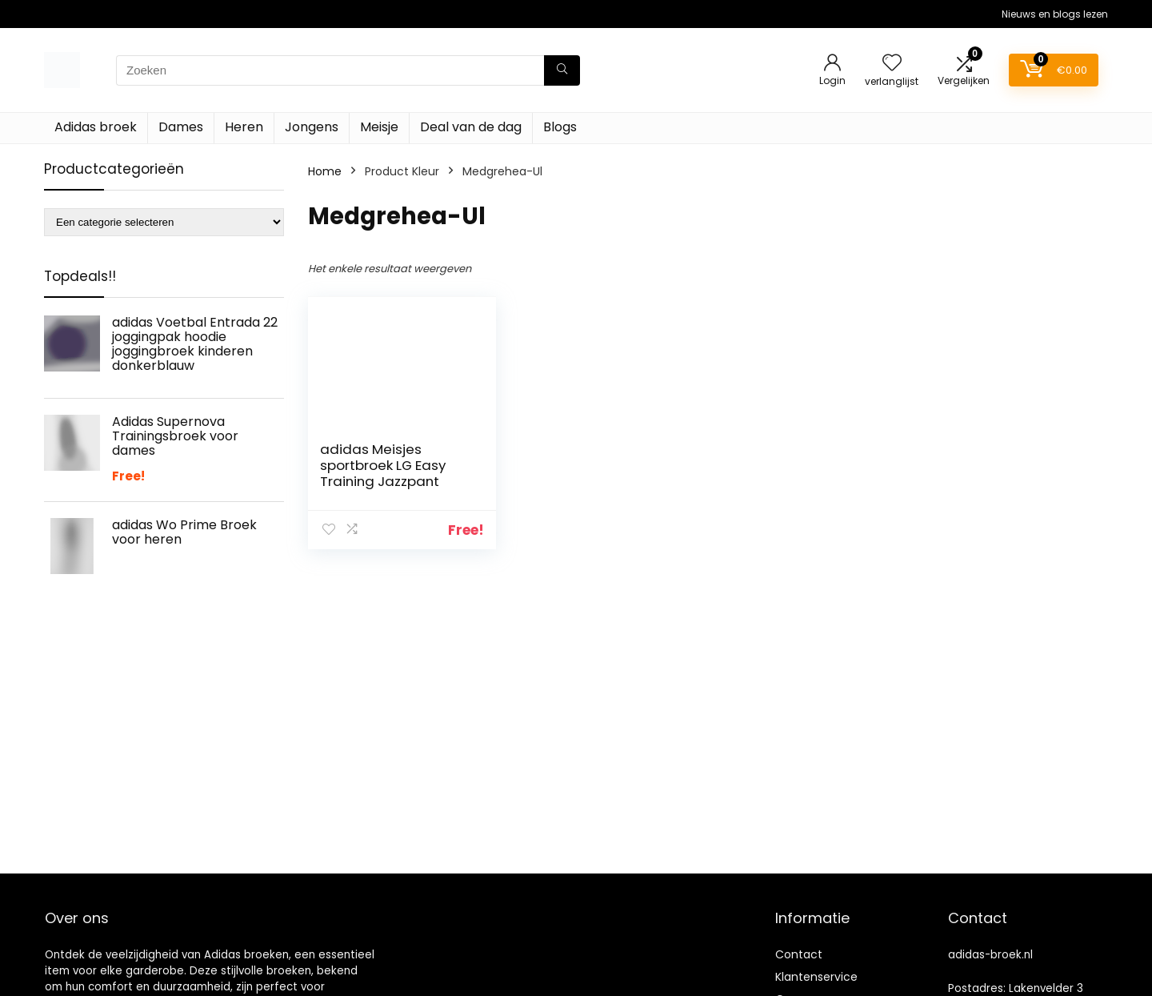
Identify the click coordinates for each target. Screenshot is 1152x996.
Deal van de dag (471, 127)
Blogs (560, 127)
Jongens (311, 127)
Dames (180, 127)
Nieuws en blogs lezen (1055, 14)
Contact (798, 954)
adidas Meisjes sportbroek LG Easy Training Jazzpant (383, 465)
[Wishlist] (892, 63)
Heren (244, 127)
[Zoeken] (562, 70)
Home (325, 171)
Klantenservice (816, 977)
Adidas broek (95, 127)
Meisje (379, 127)
